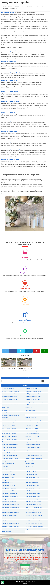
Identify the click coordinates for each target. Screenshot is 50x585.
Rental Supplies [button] (29, 6)
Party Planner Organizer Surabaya (10, 159)
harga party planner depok (9, 450)
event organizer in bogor (32, 425)
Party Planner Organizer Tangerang (10, 72)
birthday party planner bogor (9, 394)
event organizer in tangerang (9, 439)
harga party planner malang (33, 453)
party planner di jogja (7, 482)
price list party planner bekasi (33, 512)
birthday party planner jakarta (33, 396)
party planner (29, 469)
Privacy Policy (13, 8)
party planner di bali (31, 472)
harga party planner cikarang (33, 447)
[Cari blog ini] (21, 381)
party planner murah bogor (33, 493)
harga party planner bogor (9, 447)
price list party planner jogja (9, 521)
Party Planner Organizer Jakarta (9, 51)
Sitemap (25, 583)
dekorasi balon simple (31, 413)
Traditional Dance (6, 531)
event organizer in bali (8, 423)
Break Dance (5, 407)
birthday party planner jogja (9, 399)
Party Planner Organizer (29, 581)
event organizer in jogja (31, 431)
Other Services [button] (40, 6)
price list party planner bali (32, 510)
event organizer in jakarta (8, 431)
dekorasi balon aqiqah (31, 410)
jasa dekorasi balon (30, 461)
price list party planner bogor (9, 515)
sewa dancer (5, 529)
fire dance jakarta (6, 442)
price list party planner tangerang (34, 526)
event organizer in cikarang (9, 428)
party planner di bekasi (31, 474)
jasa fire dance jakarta (8, 463)
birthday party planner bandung (10, 391)
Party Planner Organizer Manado (9, 121)
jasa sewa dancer (30, 463)
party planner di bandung (8, 474)
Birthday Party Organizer (7, 12)
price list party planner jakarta (33, 518)
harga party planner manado (9, 455)
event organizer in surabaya (33, 436)
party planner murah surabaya (33, 504)
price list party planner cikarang (34, 515)
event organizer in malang (9, 433)
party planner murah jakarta (9, 499)
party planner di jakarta (32, 480)
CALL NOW (25, 565)
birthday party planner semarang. (34, 402)
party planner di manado (8, 485)
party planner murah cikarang (10, 496)
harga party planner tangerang (34, 458)
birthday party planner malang (33, 399)
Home (4, 6)
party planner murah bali (8, 491)
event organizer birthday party (10, 420)
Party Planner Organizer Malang (9, 142)
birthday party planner (8, 388)
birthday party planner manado (10, 402)
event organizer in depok (32, 428)
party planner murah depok (33, 496)
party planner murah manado (33, 501)
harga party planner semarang (34, 455)
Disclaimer (5, 8)
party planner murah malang (9, 501)
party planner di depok (8, 480)
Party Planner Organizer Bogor (9, 61)
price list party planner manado (10, 523)
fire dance (28, 439)
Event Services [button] (19, 6)
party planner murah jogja (32, 499)
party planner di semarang (32, 485)
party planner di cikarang (32, 477)
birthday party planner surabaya (10, 405)
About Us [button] (10, 6)
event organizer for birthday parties (35, 420)
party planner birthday (8, 472)
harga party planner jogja (8, 453)
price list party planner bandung (10, 512)
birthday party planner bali (32, 388)
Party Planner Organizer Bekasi (9, 91)
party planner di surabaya (9, 488)
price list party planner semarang (34, 523)
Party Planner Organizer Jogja (9, 131)
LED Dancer (5, 466)
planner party (5, 510)
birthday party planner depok (10, 396)
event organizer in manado (32, 433)
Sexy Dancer (29, 529)
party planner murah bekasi (9, 493)
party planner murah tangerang (10, 507)
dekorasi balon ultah (31, 417)
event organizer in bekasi (8, 425)
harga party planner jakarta (33, 450)
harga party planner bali (32, 442)
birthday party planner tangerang (34, 405)
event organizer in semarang (9, 436)
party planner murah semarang (10, 504)
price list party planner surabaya (10, 526)
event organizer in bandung (33, 423)
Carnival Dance (29, 407)
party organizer (6, 469)
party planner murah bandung (33, 491)
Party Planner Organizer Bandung (10, 101)
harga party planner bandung (10, 444)
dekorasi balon (6, 410)
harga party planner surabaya (10, 458)
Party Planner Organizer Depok (9, 80)
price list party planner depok (10, 518)
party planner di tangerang (33, 488)
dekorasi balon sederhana (9, 413)
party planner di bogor (8, 477)
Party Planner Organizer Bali (8, 112)
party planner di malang (32, 482)
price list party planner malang (33, 521)
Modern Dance (29, 466)
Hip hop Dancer (6, 461)
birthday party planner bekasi (33, 391)
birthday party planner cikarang (34, 394)
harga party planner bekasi (33, 444)
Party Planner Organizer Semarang (10, 149)
